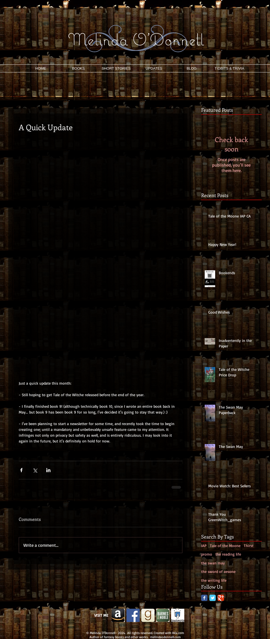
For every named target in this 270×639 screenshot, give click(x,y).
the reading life (228, 554)
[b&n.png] (162, 615)
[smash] (177, 615)
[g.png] (148, 615)
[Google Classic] (221, 598)
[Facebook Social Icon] (133, 615)
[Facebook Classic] (204, 598)
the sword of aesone (218, 571)
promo (206, 554)
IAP (204, 545)
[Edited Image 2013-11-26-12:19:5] (118, 615)
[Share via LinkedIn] (48, 470)
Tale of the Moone (225, 545)
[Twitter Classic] (212, 598)
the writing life (213, 580)
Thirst (248, 545)
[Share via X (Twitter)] (34, 470)
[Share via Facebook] (21, 470)
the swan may (213, 563)
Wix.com (178, 633)
